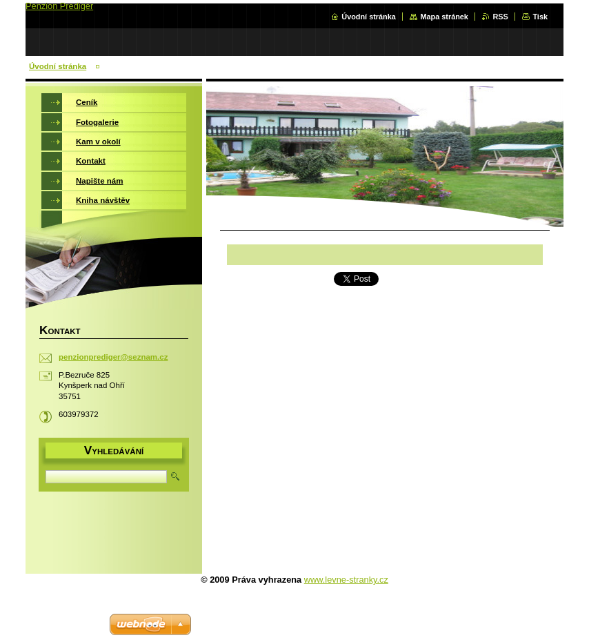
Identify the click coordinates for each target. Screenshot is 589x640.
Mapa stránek (444, 16)
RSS (500, 16)
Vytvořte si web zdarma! (59, 624)
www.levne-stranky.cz (346, 579)
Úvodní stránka (368, 16)
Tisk (540, 16)
